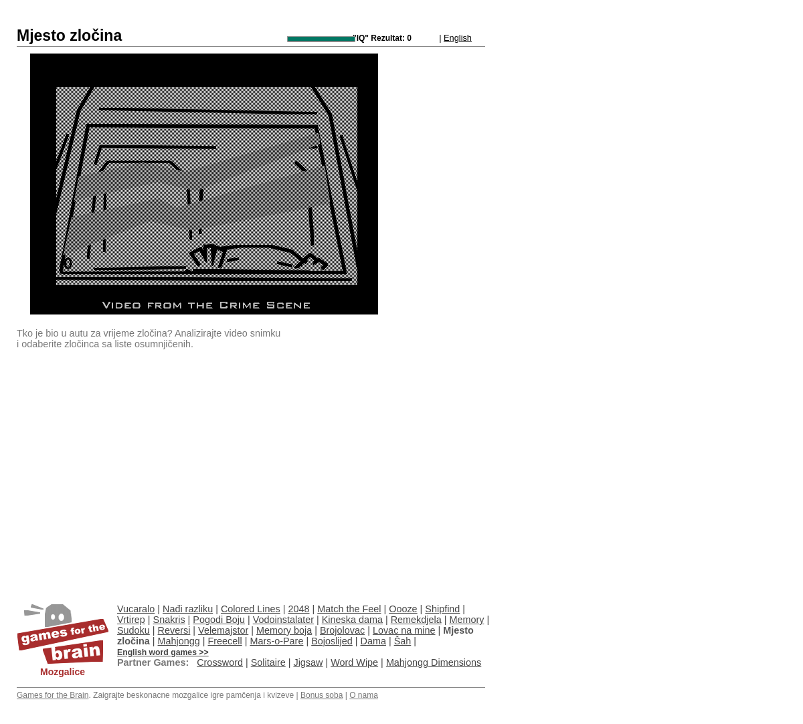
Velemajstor (223, 630)
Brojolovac (342, 630)
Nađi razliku (188, 609)
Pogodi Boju (219, 619)
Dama (373, 641)
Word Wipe (354, 662)
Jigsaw (308, 662)
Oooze (403, 609)
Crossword (220, 662)
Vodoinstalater (283, 619)
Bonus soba (321, 695)
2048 (299, 609)
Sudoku (133, 630)
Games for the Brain (52, 695)
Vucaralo (136, 609)
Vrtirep (131, 619)
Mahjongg (179, 641)
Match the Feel (349, 609)
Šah (403, 641)
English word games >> (163, 652)
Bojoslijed (332, 641)
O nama (363, 695)
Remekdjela (416, 619)
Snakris (169, 619)
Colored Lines (250, 609)
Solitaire (268, 662)
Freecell (225, 641)
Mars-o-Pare (276, 641)
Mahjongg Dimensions (433, 662)
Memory (466, 619)
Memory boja (284, 630)
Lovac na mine (404, 630)
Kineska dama (352, 619)
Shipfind (442, 609)
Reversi (174, 630)
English (458, 38)
